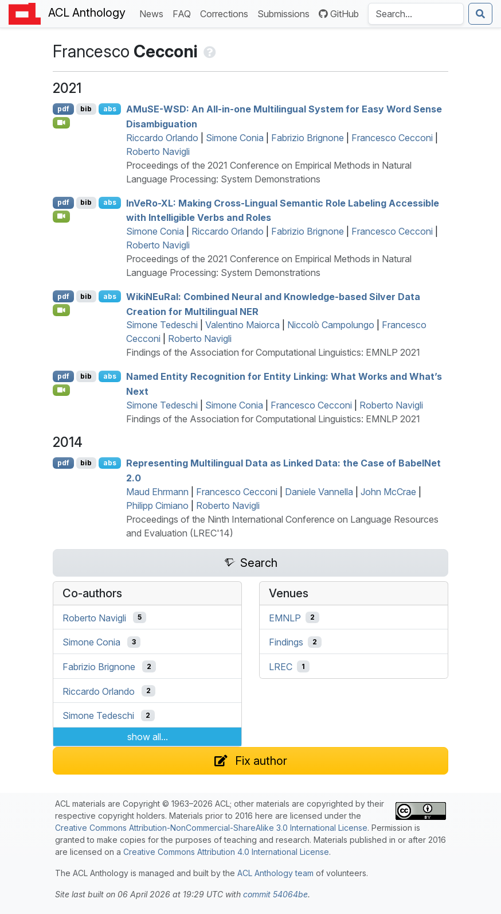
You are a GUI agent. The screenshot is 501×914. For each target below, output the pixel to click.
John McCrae (388, 491)
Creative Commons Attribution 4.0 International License (226, 852)
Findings (286, 642)
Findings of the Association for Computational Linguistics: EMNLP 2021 (273, 352)
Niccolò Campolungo (330, 324)
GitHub (339, 14)
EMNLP (285, 617)
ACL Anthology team (275, 873)
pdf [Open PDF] (63, 108)
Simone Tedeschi (162, 324)
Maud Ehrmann (157, 491)
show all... (147, 736)
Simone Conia (235, 137)
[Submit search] (480, 14)
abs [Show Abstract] (109, 108)
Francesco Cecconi (392, 137)
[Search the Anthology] (416, 14)
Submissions (285, 13)
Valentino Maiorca (242, 324)
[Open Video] (61, 123)
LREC (280, 666)
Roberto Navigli (158, 151)
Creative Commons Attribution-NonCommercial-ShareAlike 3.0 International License (211, 828)
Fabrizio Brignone (307, 137)
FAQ (184, 13)
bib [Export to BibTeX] (86, 108)
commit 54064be (275, 894)
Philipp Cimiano (157, 505)
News (153, 13)
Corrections (226, 13)
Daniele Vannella (319, 491)
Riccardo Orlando (162, 137)
